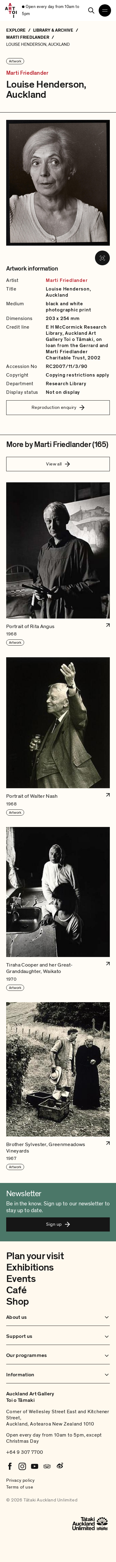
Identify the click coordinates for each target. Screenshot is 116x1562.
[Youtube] (34, 1466)
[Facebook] (10, 1466)
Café (16, 1290)
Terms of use (19, 1487)
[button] (58, 564)
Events (21, 1279)
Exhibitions (30, 1267)
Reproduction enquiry (58, 407)
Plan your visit (35, 1256)
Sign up (58, 1224)
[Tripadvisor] (47, 1466)
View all (58, 464)
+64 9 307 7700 (24, 1452)
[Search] (91, 10)
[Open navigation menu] (105, 10)
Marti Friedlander (27, 73)
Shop (17, 1301)
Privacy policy (20, 1480)
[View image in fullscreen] (102, 258)
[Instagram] (22, 1466)
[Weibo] (59, 1466)
